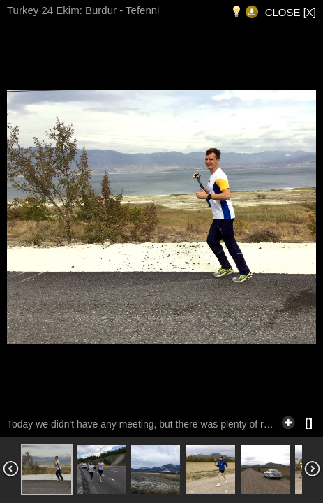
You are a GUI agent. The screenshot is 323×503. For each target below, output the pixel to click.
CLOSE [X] (290, 12)
